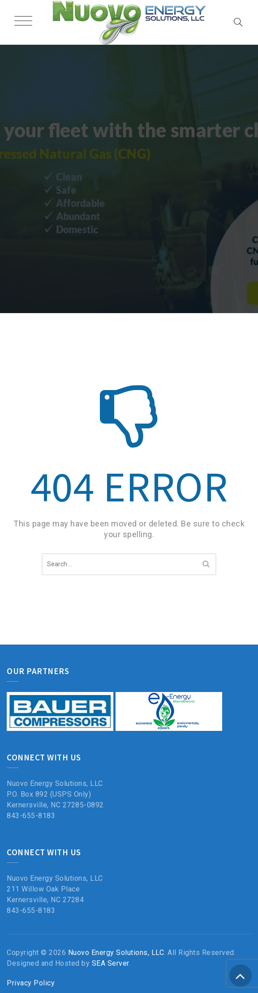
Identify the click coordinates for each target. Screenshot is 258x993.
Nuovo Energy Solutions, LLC (116, 952)
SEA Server (110, 963)
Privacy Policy (31, 983)
